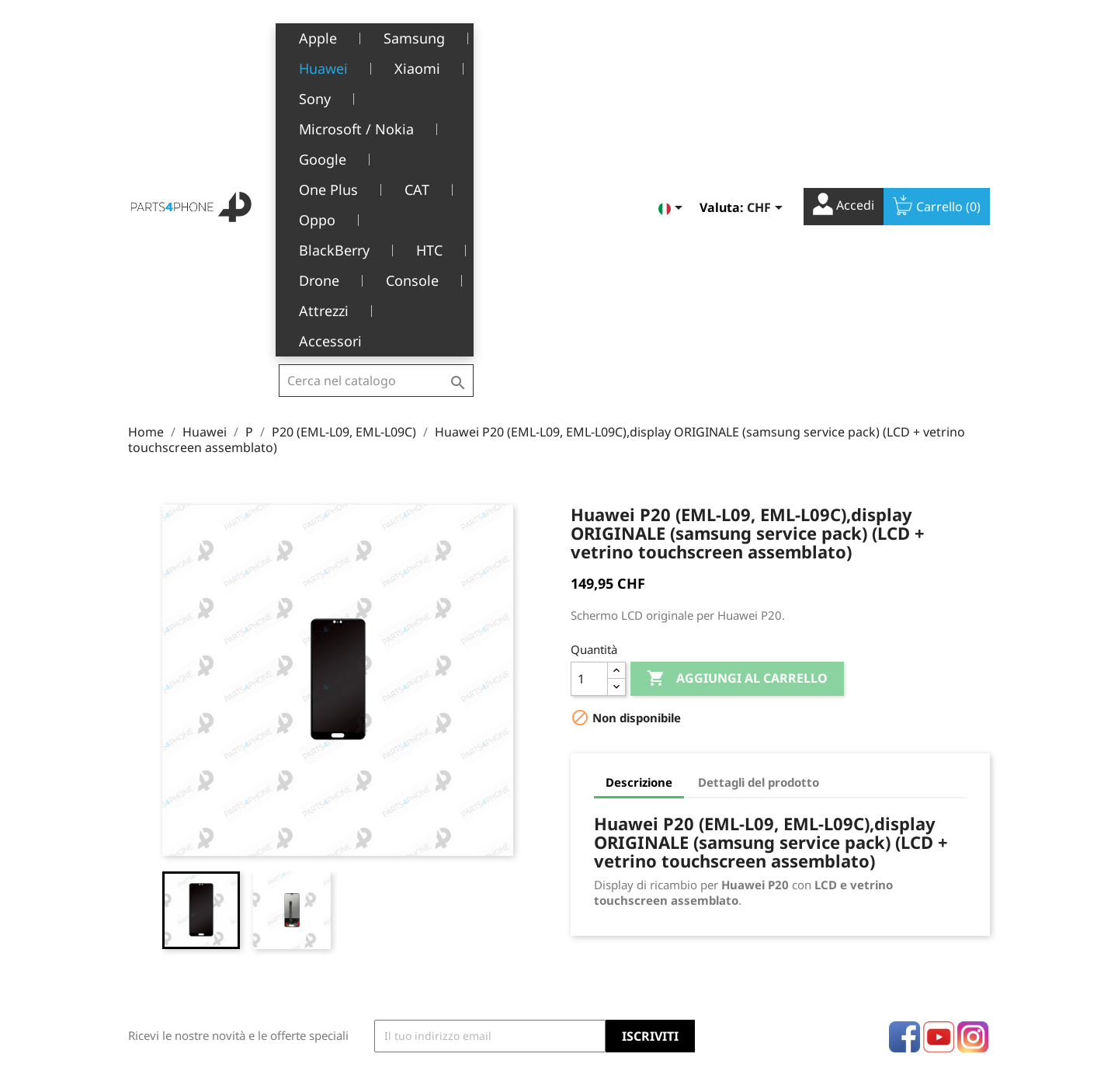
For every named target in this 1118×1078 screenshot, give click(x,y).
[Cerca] (376, 34)
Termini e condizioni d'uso (429, 875)
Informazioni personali (630, 850)
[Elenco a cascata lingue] (673, 36)
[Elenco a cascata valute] (767, 36)
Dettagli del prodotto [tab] (758, 506)
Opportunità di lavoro (417, 970)
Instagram (972, 761)
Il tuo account (630, 828)
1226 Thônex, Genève (186, 898)
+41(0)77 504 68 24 (182, 921)
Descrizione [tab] (639, 506)
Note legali (389, 850)
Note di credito (609, 899)
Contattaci (387, 994)
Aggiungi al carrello (737, 403)
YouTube (938, 761)
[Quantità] (589, 403)
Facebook (904, 761)
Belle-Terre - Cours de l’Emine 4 (211, 876)
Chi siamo (386, 899)
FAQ (371, 947)
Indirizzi (592, 923)
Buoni (586, 947)
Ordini (587, 875)
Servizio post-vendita (415, 923)
